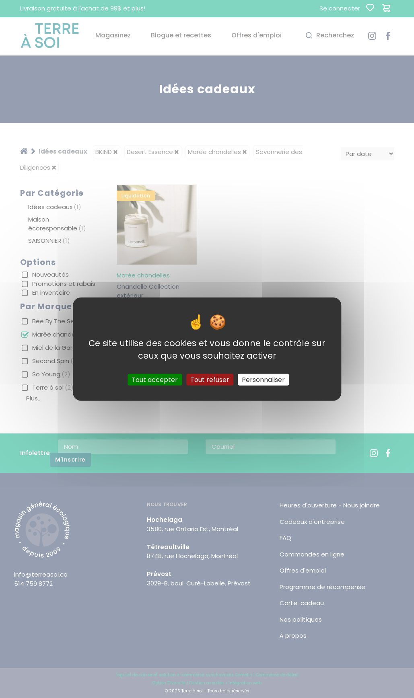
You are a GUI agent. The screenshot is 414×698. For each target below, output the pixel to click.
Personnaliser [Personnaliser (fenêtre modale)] (263, 379)
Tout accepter (155, 379)
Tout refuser (209, 379)
